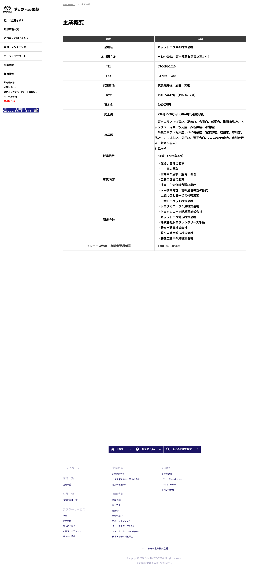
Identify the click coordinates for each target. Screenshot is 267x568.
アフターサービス (74, 509)
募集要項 (116, 499)
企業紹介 (117, 468)
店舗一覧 (68, 478)
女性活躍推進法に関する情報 (125, 479)
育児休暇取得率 (119, 484)
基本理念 (116, 505)
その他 (165, 468)
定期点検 (67, 520)
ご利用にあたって (169, 484)
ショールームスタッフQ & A (125, 531)
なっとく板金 (69, 525)
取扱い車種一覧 (70, 499)
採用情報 (117, 494)
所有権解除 (166, 473)
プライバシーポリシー (171, 479)
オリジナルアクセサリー (74, 531)
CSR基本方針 (118, 473)
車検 (65, 515)
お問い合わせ (167, 489)
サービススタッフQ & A (123, 525)
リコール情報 (69, 536)
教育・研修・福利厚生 (122, 536)
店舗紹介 (116, 510)
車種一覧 (68, 494)
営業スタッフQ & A (121, 520)
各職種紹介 (117, 515)
